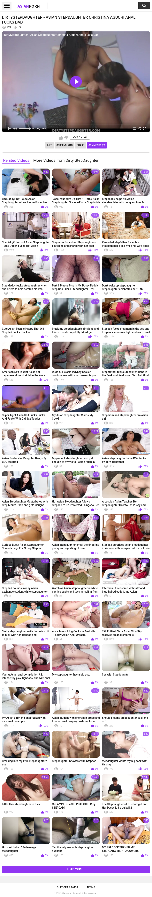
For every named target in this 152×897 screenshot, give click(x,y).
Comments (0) (96, 145)
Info (49, 145)
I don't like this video (66, 138)
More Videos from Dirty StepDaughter (66, 160)
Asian (29, 6)
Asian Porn (72, 893)
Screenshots (65, 145)
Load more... (76, 869)
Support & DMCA (67, 887)
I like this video (61, 138)
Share (80, 145)
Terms (91, 887)
